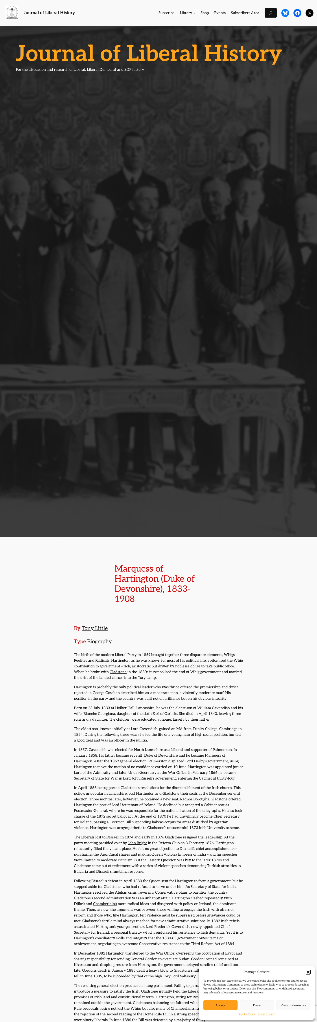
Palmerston (222, 750)
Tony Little (95, 628)
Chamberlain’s (105, 904)
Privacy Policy (266, 1014)
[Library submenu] (194, 13)
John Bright (137, 843)
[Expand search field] (271, 13)
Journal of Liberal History (49, 12)
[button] (308, 972)
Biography (99, 641)
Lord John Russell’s (139, 778)
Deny (257, 1005)
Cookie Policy (247, 1014)
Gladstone (118, 672)
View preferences (293, 1005)
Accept (221, 1005)
